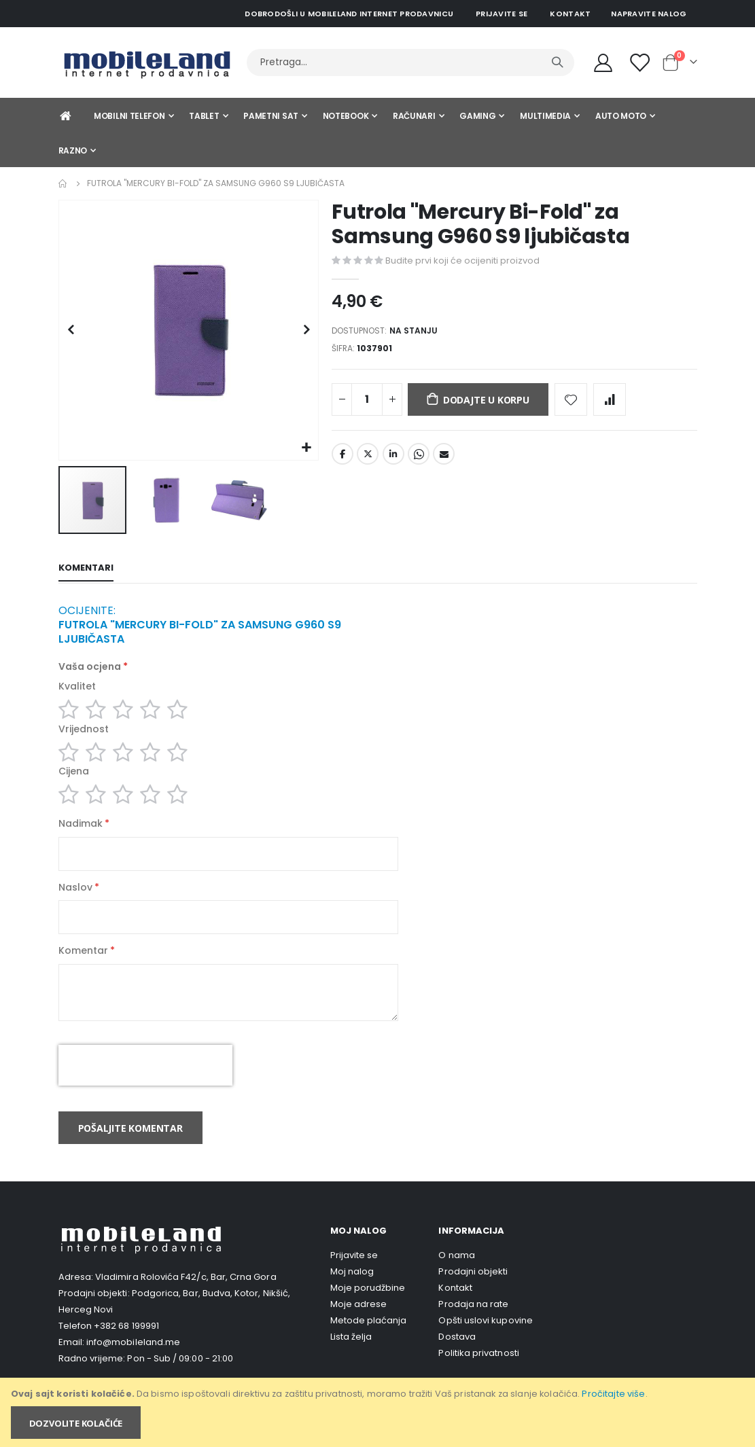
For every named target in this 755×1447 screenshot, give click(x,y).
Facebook (342, 458)
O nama (456, 1269)
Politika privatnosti (478, 1367)
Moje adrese (358, 1318)
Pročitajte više (613, 1393)
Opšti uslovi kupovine (485, 1334)
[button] (306, 448)
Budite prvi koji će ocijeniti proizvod (462, 260)
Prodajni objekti (473, 1285)
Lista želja (351, 1350)
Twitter (368, 458)
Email (444, 458)
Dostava (456, 1350)
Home (63, 183)
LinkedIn (393, 458)
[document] (378, 1412)
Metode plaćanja (368, 1334)
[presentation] (145, 1079)
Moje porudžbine (368, 1302)
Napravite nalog (648, 13)
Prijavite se (501, 13)
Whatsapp (418, 458)
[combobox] (410, 62)
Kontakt (570, 13)
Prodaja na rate (473, 1318)
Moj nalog (352, 1285)
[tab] (85, 569)
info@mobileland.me (133, 1356)
